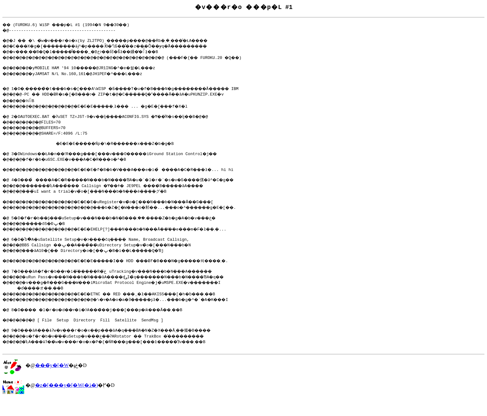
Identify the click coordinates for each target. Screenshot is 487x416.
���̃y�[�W (52, 382)
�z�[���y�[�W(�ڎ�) (66, 402)
